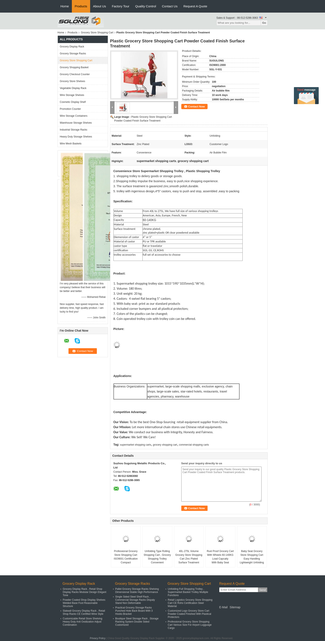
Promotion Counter (70, 108)
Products (81, 6)
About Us (99, 6)
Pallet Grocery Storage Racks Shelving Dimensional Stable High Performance (137, 590)
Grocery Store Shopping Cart (97, 32)
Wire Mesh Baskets (71, 143)
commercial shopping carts (194, 444)
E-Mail (223, 607)
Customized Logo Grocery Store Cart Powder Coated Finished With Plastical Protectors (189, 614)
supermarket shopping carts (135, 444)
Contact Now (196, 106)
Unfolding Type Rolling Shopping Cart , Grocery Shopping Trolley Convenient (157, 557)
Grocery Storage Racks (73, 53)
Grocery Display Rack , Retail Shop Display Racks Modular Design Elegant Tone (84, 592)
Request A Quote (195, 6)
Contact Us (170, 6)
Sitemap (235, 607)
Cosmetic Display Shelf (73, 102)
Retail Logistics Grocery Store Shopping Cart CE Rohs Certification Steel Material (190, 603)
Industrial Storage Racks (73, 129)
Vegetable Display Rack (73, 88)
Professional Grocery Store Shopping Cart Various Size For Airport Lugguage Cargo (190, 624)
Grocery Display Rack (72, 46)
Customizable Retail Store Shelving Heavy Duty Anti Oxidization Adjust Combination (82, 621)
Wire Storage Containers (73, 115)
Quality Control (145, 6)
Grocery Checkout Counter (75, 74)
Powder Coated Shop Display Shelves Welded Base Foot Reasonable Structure (84, 603)
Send (262, 589)
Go (264, 22)
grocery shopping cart (165, 444)
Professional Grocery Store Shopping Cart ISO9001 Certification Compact (126, 557)
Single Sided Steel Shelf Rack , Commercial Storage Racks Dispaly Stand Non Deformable (135, 599)
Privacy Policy (97, 638)
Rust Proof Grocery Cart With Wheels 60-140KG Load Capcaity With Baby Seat (220, 557)
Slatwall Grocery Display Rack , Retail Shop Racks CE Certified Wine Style (84, 612)
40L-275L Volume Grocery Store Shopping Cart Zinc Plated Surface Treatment (188, 557)
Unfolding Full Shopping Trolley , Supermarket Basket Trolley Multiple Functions (188, 592)
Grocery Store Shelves (72, 81)
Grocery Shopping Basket (74, 67)
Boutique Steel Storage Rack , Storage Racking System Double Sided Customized (137, 621)
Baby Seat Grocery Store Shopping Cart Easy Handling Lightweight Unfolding (252, 557)
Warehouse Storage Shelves (76, 122)
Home (65, 6)
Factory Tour (120, 6)
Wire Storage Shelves (72, 95)
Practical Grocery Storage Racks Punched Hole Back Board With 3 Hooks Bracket (134, 610)
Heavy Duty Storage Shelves (76, 136)
